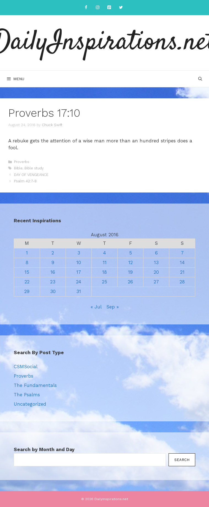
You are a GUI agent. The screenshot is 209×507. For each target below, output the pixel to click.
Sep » (112, 307)
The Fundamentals (35, 385)
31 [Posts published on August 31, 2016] (78, 291)
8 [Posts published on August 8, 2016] (27, 262)
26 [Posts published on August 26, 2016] (130, 281)
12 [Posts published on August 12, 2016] (130, 262)
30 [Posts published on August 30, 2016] (53, 291)
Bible (18, 168)
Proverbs (21, 162)
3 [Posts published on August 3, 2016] (78, 253)
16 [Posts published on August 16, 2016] (52, 272)
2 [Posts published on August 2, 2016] (52, 253)
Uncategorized (30, 404)
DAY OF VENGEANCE (31, 175)
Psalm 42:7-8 (25, 181)
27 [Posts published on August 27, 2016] (156, 281)
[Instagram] (97, 7)
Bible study (34, 168)
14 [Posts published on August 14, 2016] (182, 262)
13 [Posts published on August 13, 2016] (156, 262)
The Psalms (27, 394)
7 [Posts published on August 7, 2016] (182, 253)
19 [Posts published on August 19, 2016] (130, 272)
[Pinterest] (109, 7)
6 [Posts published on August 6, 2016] (156, 253)
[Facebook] (86, 7)
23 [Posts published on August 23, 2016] (52, 281)
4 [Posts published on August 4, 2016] (104, 253)
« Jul (96, 307)
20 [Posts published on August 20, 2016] (156, 272)
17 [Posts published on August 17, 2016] (78, 272)
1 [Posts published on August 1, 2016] (27, 253)
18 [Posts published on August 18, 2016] (104, 272)
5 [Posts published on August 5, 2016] (130, 253)
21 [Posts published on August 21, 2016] (182, 272)
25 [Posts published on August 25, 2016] (104, 281)
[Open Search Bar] (200, 79)
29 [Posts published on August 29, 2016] (26, 291)
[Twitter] (121, 7)
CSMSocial (25, 366)
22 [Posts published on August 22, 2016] (27, 281)
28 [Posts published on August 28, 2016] (182, 281)
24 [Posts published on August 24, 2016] (78, 281)
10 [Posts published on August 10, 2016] (78, 262)
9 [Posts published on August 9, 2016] (52, 262)
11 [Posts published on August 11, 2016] (105, 262)
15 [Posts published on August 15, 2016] (27, 272)
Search (181, 460)
